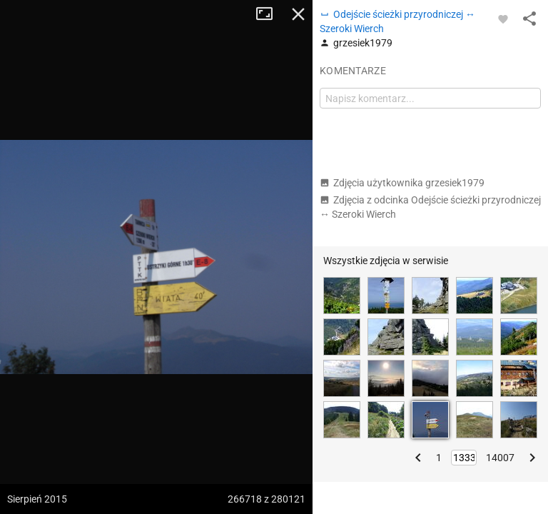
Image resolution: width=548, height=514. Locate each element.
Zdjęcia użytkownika (402, 182)
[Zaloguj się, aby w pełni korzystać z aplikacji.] (503, 18)
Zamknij (298, 14)
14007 (500, 457)
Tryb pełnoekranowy (269, 14)
